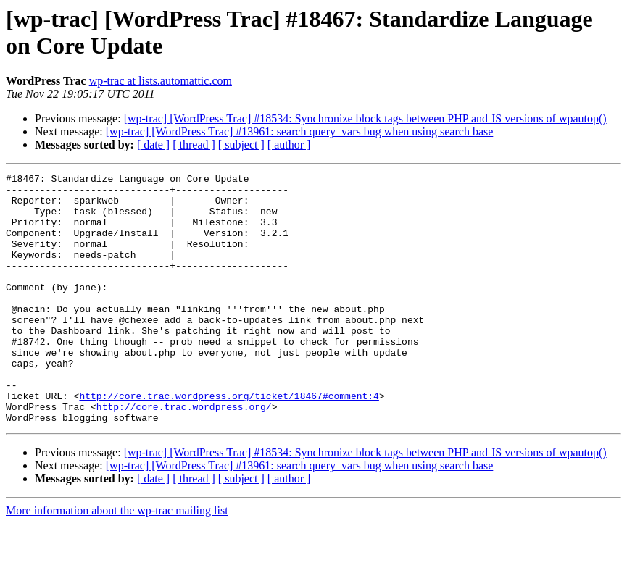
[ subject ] (241, 144)
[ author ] (289, 144)
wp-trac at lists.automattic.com (160, 81)
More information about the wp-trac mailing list (117, 560)
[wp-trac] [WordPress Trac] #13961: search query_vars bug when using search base (300, 131)
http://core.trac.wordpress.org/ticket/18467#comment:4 (228, 441)
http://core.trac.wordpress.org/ (184, 454)
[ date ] (153, 144)
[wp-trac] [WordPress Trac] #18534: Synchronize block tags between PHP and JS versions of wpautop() (365, 118)
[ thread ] (194, 144)
